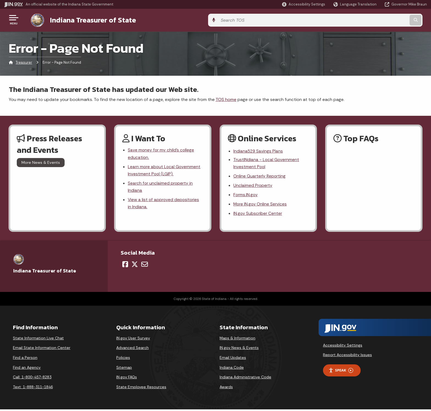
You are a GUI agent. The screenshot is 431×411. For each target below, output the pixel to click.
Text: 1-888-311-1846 (33, 388)
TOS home (226, 98)
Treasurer (24, 61)
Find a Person (25, 358)
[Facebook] (125, 265)
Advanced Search (132, 349)
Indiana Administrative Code (245, 378)
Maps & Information (237, 339)
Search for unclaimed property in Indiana (160, 187)
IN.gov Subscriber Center (257, 215)
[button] (303, 4)
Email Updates (233, 358)
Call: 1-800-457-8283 (32, 378)
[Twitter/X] (134, 265)
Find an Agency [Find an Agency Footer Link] (27, 368)
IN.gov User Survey (133, 339)
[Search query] (377, 19)
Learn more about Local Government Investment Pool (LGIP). (164, 170)
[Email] (144, 265)
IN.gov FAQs (126, 378)
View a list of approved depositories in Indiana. (164, 204)
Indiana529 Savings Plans (258, 150)
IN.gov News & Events (239, 349)
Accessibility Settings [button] (342, 346)
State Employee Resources (141, 388)
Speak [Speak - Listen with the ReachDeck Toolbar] (340, 371)
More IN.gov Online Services (260, 205)
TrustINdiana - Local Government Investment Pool (266, 162)
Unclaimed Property (253, 186)
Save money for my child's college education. (161, 153)
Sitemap (124, 368)
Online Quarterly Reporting (260, 176)
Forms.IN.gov (245, 195)
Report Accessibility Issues (347, 356)
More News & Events (40, 161)
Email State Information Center (41, 349)
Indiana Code (232, 368)
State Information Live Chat (38, 339)
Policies (123, 358)
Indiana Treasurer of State (88, 19)
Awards (226, 388)
